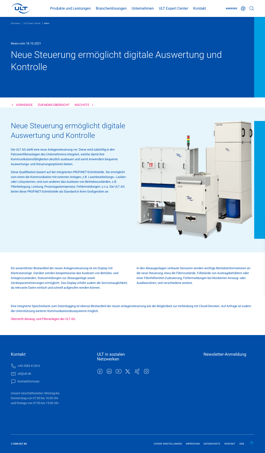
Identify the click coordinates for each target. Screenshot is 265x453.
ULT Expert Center (173, 8)
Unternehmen (143, 8)
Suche (251, 8)
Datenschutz (212, 443)
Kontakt (199, 8)
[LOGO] (20, 8)
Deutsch (243, 8)
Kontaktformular (29, 381)
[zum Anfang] (252, 443)
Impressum (193, 443)
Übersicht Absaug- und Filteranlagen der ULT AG (43, 319)
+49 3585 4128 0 (29, 366)
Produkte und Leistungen (70, 8)
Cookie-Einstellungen (168, 443)
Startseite (15, 23)
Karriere (231, 8)
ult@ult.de (24, 373)
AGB (241, 443)
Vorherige (24, 105)
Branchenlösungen (111, 8)
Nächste (82, 105)
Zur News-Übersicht (54, 105)
